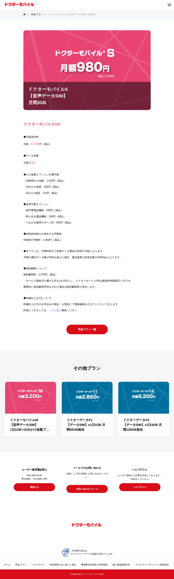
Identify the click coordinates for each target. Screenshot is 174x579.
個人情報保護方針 (121, 564)
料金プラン (21, 564)
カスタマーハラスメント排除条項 (152, 564)
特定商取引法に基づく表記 (63, 564)
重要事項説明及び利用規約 (94, 564)
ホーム (7, 564)
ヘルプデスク (38, 564)
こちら (53, 310)
